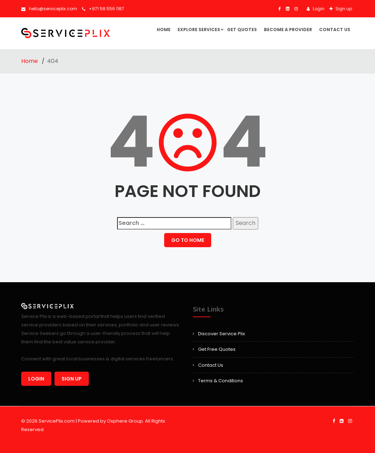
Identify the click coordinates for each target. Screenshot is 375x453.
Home (164, 30)
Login (318, 9)
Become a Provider (288, 30)
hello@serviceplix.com (49, 9)
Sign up (343, 9)
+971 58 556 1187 (103, 9)
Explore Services (199, 30)
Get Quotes (242, 30)
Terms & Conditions (220, 380)
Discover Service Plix (221, 333)
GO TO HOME (187, 240)
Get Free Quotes (217, 349)
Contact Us (334, 30)
